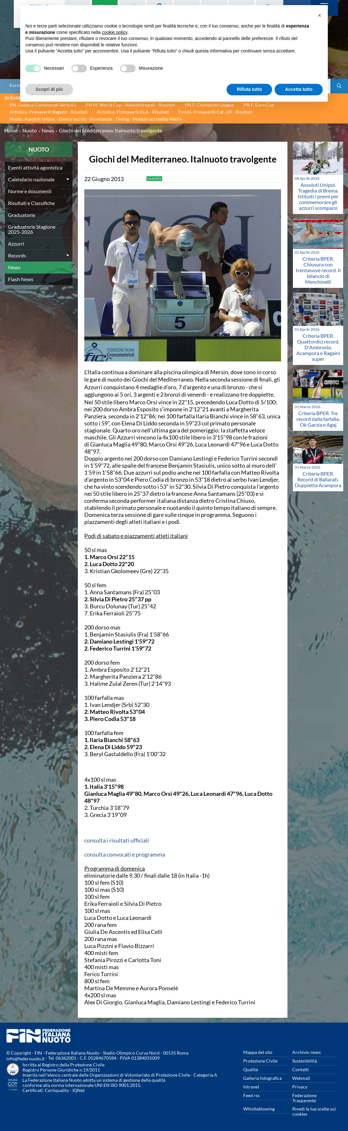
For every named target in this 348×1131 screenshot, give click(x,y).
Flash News (20, 279)
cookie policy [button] (114, 32)
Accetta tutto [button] (298, 89)
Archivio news (306, 1052)
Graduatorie (21, 215)
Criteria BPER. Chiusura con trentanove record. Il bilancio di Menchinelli (318, 270)
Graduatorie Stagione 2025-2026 (31, 229)
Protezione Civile (260, 1061)
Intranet (251, 1086)
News (14, 267)
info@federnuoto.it (25, 1058)
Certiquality (57, 1090)
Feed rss (251, 1095)
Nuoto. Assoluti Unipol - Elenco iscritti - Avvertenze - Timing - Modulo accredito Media (96, 119)
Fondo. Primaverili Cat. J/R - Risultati (215, 112)
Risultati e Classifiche (31, 203)
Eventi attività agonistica (35, 167)
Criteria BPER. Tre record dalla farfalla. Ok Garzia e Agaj (318, 419)
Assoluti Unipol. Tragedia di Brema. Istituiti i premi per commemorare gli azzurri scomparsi (318, 196)
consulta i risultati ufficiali (116, 840)
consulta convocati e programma (124, 854)
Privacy (299, 1086)
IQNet (78, 1090)
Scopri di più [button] (49, 89)
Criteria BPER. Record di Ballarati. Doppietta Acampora (318, 479)
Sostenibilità (304, 1061)
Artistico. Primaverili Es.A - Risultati (133, 112)
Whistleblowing (259, 1108)
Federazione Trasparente (304, 1098)
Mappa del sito (257, 1052)
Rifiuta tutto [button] (249, 89)
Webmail (301, 1078)
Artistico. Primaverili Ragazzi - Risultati (48, 112)
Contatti (300, 1069)
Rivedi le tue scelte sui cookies (314, 1111)
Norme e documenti (30, 191)
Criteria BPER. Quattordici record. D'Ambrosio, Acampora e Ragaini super (318, 347)
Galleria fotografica (262, 1078)
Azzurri (16, 244)
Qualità (250, 1069)
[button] (319, 15)
